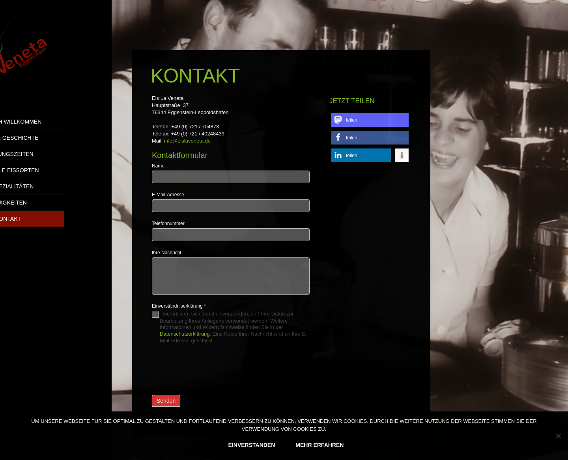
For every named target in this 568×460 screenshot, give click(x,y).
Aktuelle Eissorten (55, 170)
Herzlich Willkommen (56, 121)
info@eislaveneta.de (187, 141)
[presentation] (212, 367)
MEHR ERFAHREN (319, 445)
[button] (370, 120)
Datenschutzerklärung (184, 334)
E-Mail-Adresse (168, 194)
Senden (166, 401)
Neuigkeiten (56, 202)
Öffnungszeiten (55, 154)
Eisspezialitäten (56, 186)
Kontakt (56, 219)
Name (158, 166)
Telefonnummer (168, 223)
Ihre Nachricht (166, 252)
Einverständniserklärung (179, 306)
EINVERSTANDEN (251, 445)
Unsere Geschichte (55, 138)
